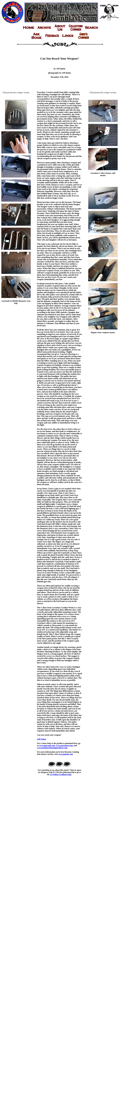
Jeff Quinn (41, 739)
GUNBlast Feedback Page (60, 774)
